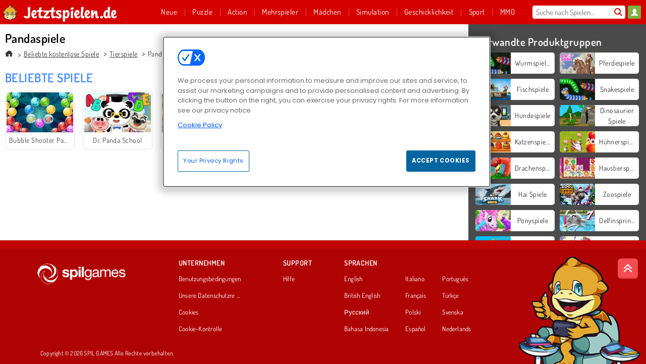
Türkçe (450, 295)
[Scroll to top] (628, 268)
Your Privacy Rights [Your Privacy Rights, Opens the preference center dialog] (213, 161)
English (353, 279)
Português (455, 279)
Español (415, 329)
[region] (327, 111)
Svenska (452, 312)
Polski (412, 312)
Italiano (414, 279)
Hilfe (289, 279)
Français (415, 295)
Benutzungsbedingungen (210, 279)
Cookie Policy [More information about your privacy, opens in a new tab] (200, 125)
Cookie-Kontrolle (201, 329)
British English (362, 295)
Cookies (189, 312)
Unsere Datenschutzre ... (209, 295)
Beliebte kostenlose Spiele (61, 53)
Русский (356, 312)
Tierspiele (124, 53)
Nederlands (456, 329)
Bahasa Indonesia (366, 329)
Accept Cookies (441, 161)
